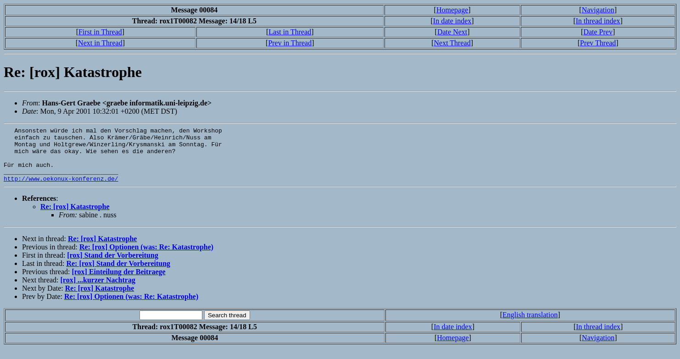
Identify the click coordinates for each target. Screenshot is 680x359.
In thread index (598, 21)
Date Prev (598, 32)
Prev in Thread (290, 43)
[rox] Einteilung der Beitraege (118, 283)
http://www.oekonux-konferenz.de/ (61, 189)
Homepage (452, 10)
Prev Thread (598, 43)
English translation (529, 326)
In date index (452, 21)
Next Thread (452, 43)
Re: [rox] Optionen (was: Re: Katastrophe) (146, 258)
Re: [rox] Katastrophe (75, 217)
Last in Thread (289, 32)
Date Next (452, 32)
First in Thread (100, 32)
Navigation (598, 10)
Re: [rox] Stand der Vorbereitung (118, 274)
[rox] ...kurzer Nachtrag (98, 291)
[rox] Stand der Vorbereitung (112, 266)
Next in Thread (100, 43)
